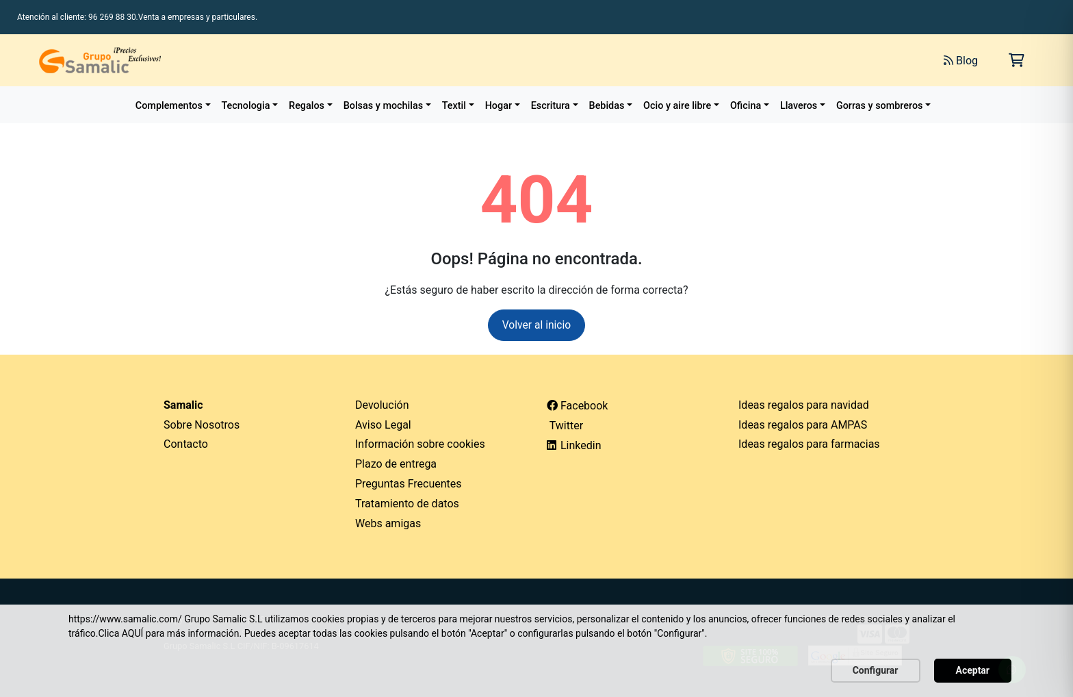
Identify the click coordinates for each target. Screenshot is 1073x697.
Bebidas (607, 106)
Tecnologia (246, 106)
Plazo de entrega (396, 464)
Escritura (550, 106)
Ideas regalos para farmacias (809, 444)
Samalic (183, 404)
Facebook (577, 405)
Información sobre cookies (420, 444)
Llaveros (798, 106)
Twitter (565, 425)
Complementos (169, 106)
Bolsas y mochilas (383, 106)
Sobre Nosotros (202, 424)
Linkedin (574, 446)
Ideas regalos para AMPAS (802, 424)
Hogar (498, 106)
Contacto (186, 444)
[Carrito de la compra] (1016, 60)
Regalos (306, 106)
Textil (454, 106)
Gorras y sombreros (879, 106)
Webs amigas (388, 523)
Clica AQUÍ (120, 633)
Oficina (745, 106)
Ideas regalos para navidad (803, 404)
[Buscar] (780, 60)
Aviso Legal (383, 424)
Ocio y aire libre (677, 106)
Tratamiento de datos (407, 503)
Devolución (382, 404)
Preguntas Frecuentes (408, 484)
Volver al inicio (537, 324)
